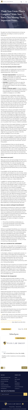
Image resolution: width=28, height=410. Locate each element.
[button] (4, 368)
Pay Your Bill (17, 379)
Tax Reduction (4, 388)
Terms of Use (18, 406)
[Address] (24, 2)
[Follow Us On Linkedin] (22, 404)
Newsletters (17, 383)
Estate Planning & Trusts (5, 377)
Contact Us (17, 388)
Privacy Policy (12, 406)
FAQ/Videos (17, 384)
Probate (2, 383)
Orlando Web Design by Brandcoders (19, 408)
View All (24, 367)
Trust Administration (5, 379)
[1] (7, 35)
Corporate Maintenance (6, 386)
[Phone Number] (21, 2)
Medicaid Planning (4, 384)
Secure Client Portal (19, 386)
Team (16, 377)
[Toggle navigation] (26, 2)
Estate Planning (6, 329)
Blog (16, 381)
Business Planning (4, 381)
